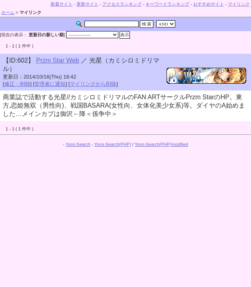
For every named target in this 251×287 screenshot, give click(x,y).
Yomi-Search (77, 144)
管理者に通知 (49, 84)
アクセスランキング (122, 4)
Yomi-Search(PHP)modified (161, 144)
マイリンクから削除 (93, 84)
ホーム (7, 12)
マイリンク (239, 4)
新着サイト (62, 4)
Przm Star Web (57, 60)
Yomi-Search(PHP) (112, 144)
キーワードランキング (167, 4)
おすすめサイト (208, 4)
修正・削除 (17, 84)
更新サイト (87, 4)
